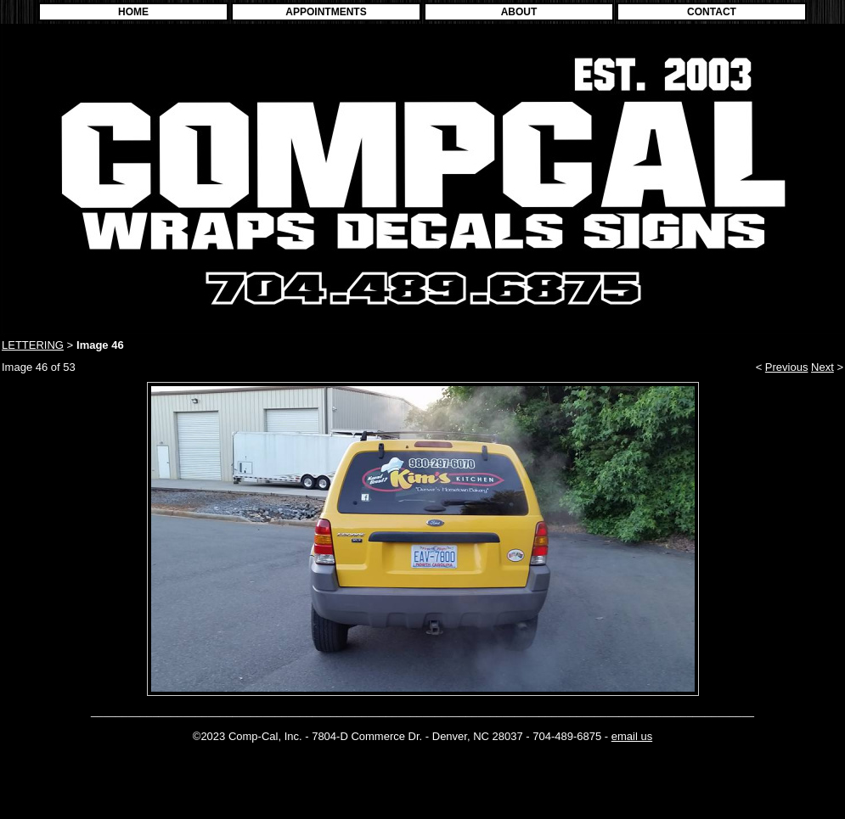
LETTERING (33, 345)
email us (631, 736)
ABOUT (519, 12)
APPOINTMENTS (325, 12)
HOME (133, 12)
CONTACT (711, 12)
